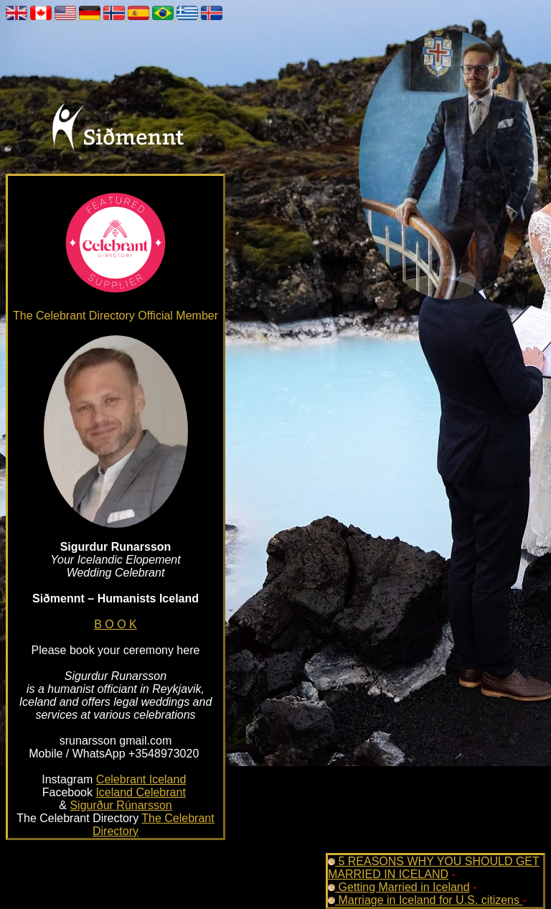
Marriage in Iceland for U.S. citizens (425, 900)
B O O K (115, 624)
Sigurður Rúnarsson (120, 805)
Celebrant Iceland (141, 779)
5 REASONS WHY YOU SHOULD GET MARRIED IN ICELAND (434, 867)
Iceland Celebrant (140, 792)
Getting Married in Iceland (399, 887)
